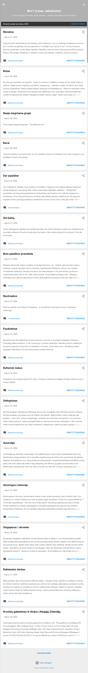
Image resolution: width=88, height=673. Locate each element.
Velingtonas (10, 400)
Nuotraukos (10, 296)
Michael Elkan (43, 668)
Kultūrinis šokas (12, 367)
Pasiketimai (10, 328)
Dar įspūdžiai (11, 175)
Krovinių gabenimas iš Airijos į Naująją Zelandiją (31, 611)
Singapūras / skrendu (16, 527)
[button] (83, 32)
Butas (6, 71)
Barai (6, 143)
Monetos (8, 32)
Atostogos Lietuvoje (15, 485)
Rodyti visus (78, 24)
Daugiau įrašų (44, 653)
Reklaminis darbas (14, 569)
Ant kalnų (8, 218)
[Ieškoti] (84, 5)
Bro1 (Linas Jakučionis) (44, 11)
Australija (9, 442)
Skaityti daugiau (76, 60)
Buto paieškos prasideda (18, 253)
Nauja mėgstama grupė (17, 113)
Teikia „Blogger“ (44, 663)
